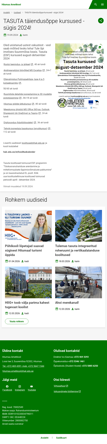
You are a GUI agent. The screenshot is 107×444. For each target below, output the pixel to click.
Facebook (7, 388)
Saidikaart (61, 437)
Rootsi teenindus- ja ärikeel (18, 64)
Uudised (17, 12)
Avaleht (6, 12)
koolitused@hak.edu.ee (33, 143)
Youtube (32, 388)
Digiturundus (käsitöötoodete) (20, 122)
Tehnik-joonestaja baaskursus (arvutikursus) (27, 128)
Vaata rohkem (17, 321)
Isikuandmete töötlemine (66, 391)
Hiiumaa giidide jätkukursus (19, 103)
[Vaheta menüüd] (102, 4)
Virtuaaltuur (59, 386)
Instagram (20, 388)
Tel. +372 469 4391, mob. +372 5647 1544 (23, 366)
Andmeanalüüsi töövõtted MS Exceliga (24, 70)
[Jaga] (101, 20)
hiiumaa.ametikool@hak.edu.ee (18, 371)
